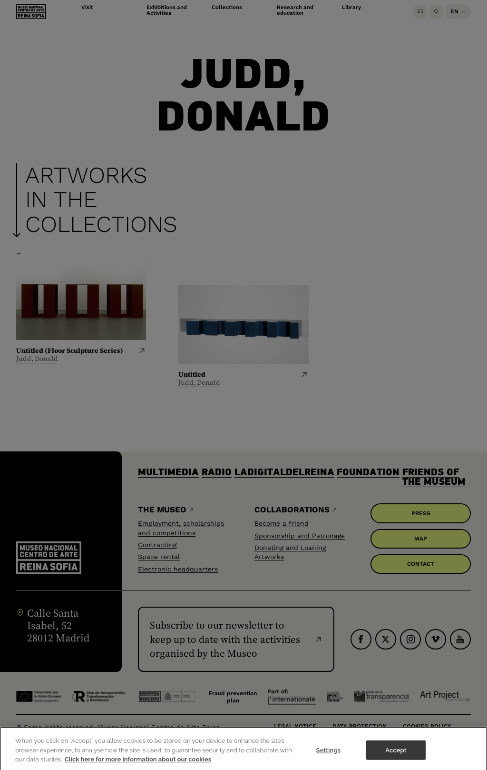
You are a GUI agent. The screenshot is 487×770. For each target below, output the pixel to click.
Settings (328, 756)
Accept (395, 756)
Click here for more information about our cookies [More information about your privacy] (138, 765)
